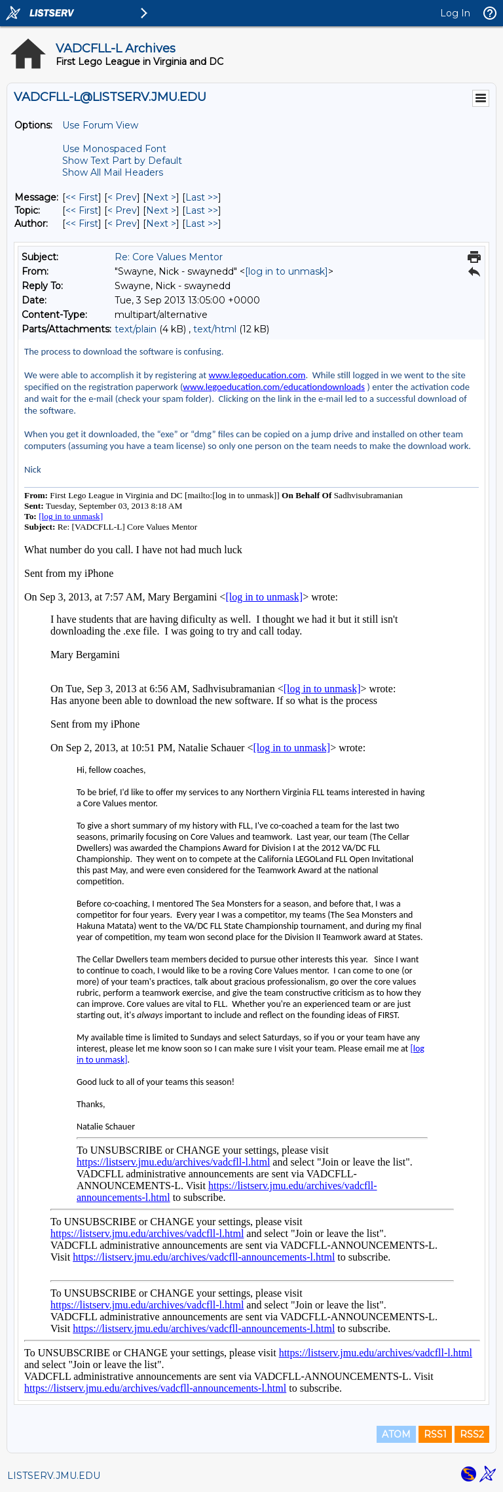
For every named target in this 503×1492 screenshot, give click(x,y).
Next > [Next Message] (161, 197)
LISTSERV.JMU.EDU (53, 1476)
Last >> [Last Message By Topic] (201, 210)
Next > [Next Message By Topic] (161, 210)
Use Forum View (100, 125)
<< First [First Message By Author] (81, 223)
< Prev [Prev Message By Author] (122, 223)
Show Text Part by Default (122, 161)
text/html (214, 329)
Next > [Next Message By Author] (161, 223)
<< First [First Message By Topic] (81, 210)
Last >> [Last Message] (201, 197)
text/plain (136, 329)
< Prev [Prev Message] (122, 197)
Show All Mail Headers (112, 172)
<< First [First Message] (81, 197)
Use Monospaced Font (114, 149)
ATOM (396, 1434)
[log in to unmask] (286, 271)
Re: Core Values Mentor (169, 257)
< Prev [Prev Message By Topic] (122, 210)
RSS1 (435, 1434)
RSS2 (472, 1434)
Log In (455, 13)
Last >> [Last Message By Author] (201, 223)
